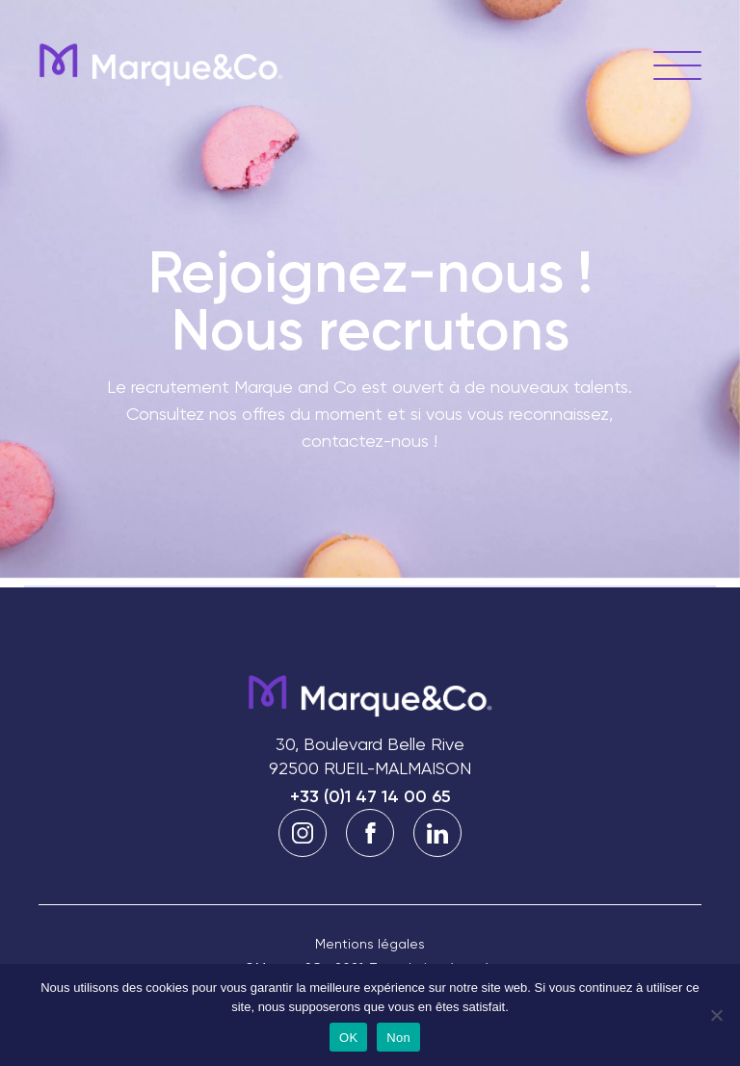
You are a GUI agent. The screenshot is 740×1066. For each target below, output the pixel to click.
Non (398, 1037)
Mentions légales (370, 943)
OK (348, 1037)
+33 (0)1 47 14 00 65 (370, 796)
